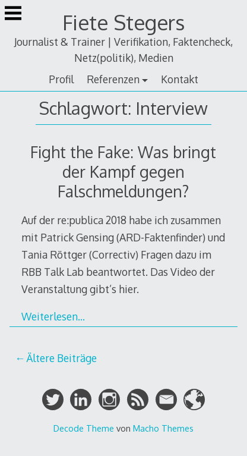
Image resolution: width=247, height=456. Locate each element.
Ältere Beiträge (61, 357)
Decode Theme (83, 428)
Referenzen (113, 79)
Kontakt (179, 79)
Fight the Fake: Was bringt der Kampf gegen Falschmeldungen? (123, 171)
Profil (61, 79)
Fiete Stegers (123, 22)
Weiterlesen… (53, 316)
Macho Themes (163, 428)
